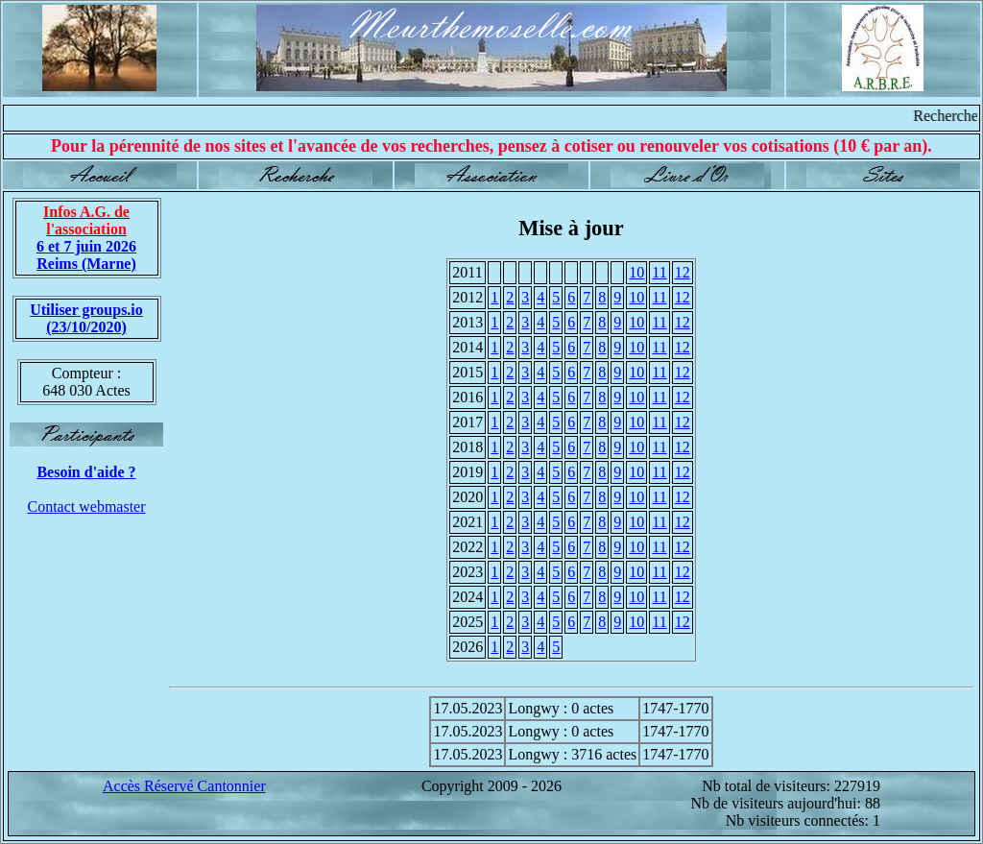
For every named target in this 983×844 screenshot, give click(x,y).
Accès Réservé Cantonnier (184, 786)
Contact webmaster (86, 506)
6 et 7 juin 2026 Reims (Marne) (86, 238)
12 (682, 272)
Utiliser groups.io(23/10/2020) (86, 318)
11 (659, 272)
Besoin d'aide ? (85, 472)
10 (636, 272)
